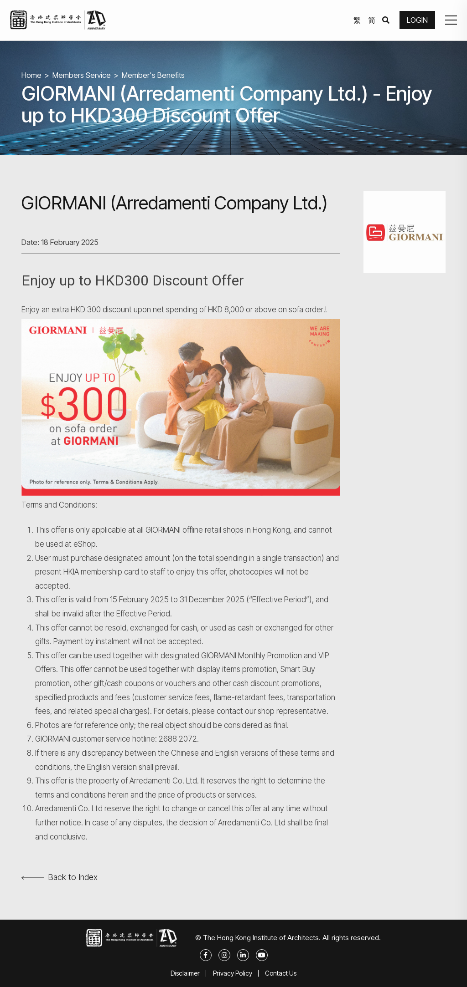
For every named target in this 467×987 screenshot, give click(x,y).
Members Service (81, 75)
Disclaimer (184, 973)
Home (31, 75)
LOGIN (416, 20)
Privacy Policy (232, 973)
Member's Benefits (154, 75)
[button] (451, 20)
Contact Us (281, 973)
